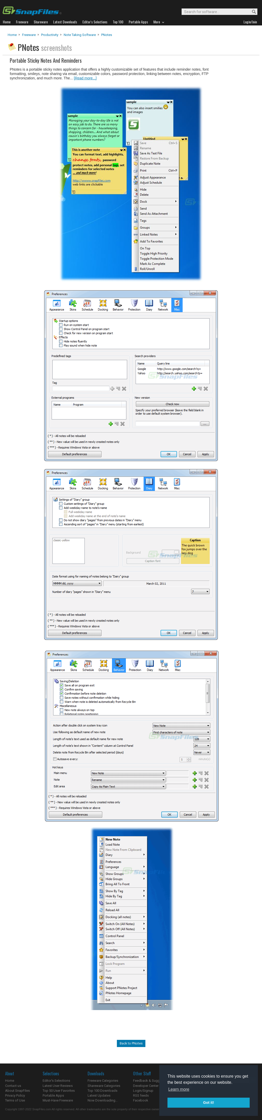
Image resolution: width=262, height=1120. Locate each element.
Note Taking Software (80, 35)
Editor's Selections (56, 1080)
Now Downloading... (103, 1100)
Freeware (29, 35)
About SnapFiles (17, 1091)
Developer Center (145, 1086)
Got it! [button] (208, 1102)
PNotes (106, 35)
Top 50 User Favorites (59, 1091)
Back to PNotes (131, 1043)
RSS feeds (141, 1095)
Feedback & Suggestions (152, 1080)
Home (12, 35)
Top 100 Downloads (102, 1091)
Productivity (49, 35)
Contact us (13, 1086)
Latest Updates (99, 1095)
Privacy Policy (15, 1095)
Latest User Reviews (58, 1086)
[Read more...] (85, 78)
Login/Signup (143, 1091)
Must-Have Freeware (58, 1100)
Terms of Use (15, 1100)
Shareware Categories (104, 1086)
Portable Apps (53, 1095)
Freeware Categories (103, 1080)
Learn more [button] (178, 1089)
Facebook (140, 1100)
